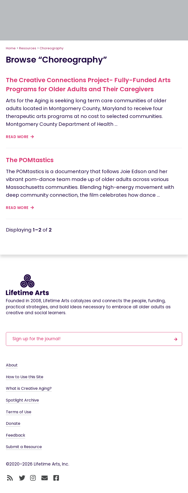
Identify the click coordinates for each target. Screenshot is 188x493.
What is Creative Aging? (29, 388)
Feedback (15, 435)
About (12, 365)
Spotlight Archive (22, 400)
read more (20, 136)
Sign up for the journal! (94, 339)
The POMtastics (30, 160)
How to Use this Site (24, 377)
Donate (13, 423)
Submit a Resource (24, 447)
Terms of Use (18, 412)
